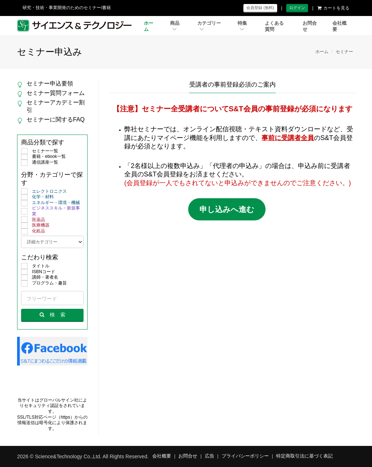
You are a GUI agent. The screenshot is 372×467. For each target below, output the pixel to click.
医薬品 (33, 220)
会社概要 (339, 26)
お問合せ (310, 26)
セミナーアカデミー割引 (56, 106)
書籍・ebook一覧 (43, 157)
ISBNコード (38, 272)
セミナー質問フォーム (56, 93)
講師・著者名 (39, 277)
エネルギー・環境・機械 (50, 203)
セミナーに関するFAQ (56, 119)
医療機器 (35, 225)
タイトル (35, 266)
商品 (174, 26)
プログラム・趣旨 (44, 283)
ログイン (297, 7)
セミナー (344, 51)
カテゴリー (209, 26)
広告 (209, 456)
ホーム (148, 26)
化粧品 (33, 231)
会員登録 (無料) (260, 7)
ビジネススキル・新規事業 (50, 210)
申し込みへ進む (226, 209)
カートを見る (333, 8)
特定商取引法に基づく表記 (304, 456)
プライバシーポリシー (245, 456)
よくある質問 (274, 26)
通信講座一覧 (39, 162)
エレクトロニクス (44, 192)
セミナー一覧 (39, 151)
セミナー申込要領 (50, 83)
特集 (242, 26)
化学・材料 (37, 197)
